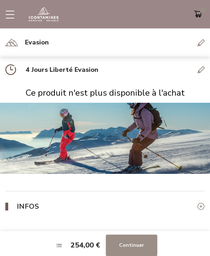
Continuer (131, 245)
